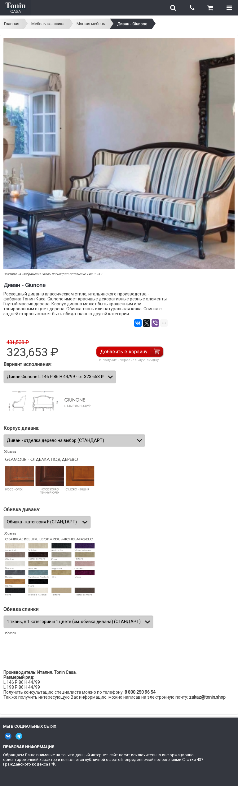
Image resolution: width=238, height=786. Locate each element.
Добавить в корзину (124, 352)
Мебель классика (47, 23)
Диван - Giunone (132, 23)
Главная (11, 23)
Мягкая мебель (91, 23)
